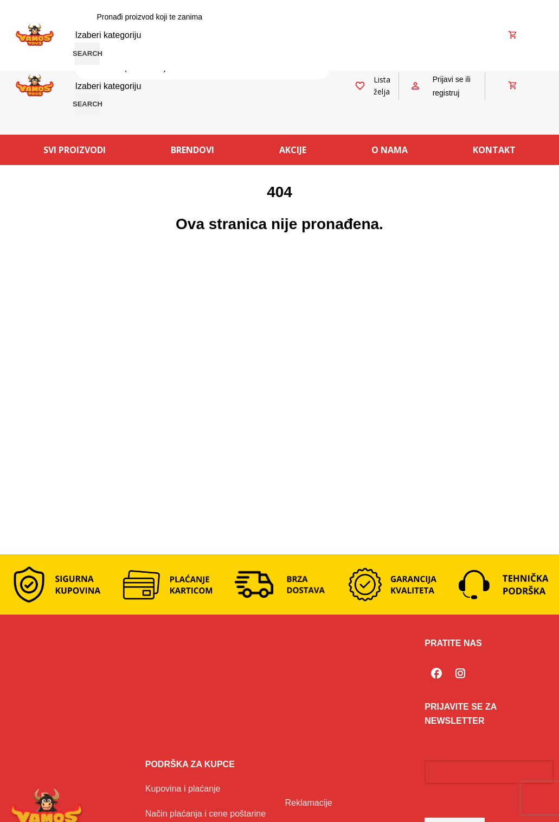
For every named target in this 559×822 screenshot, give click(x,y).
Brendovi (192, 150)
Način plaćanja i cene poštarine (205, 813)
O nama (389, 150)
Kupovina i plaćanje (183, 788)
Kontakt (494, 150)
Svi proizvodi (74, 150)
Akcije (292, 150)
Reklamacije (308, 802)
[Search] (202, 16)
